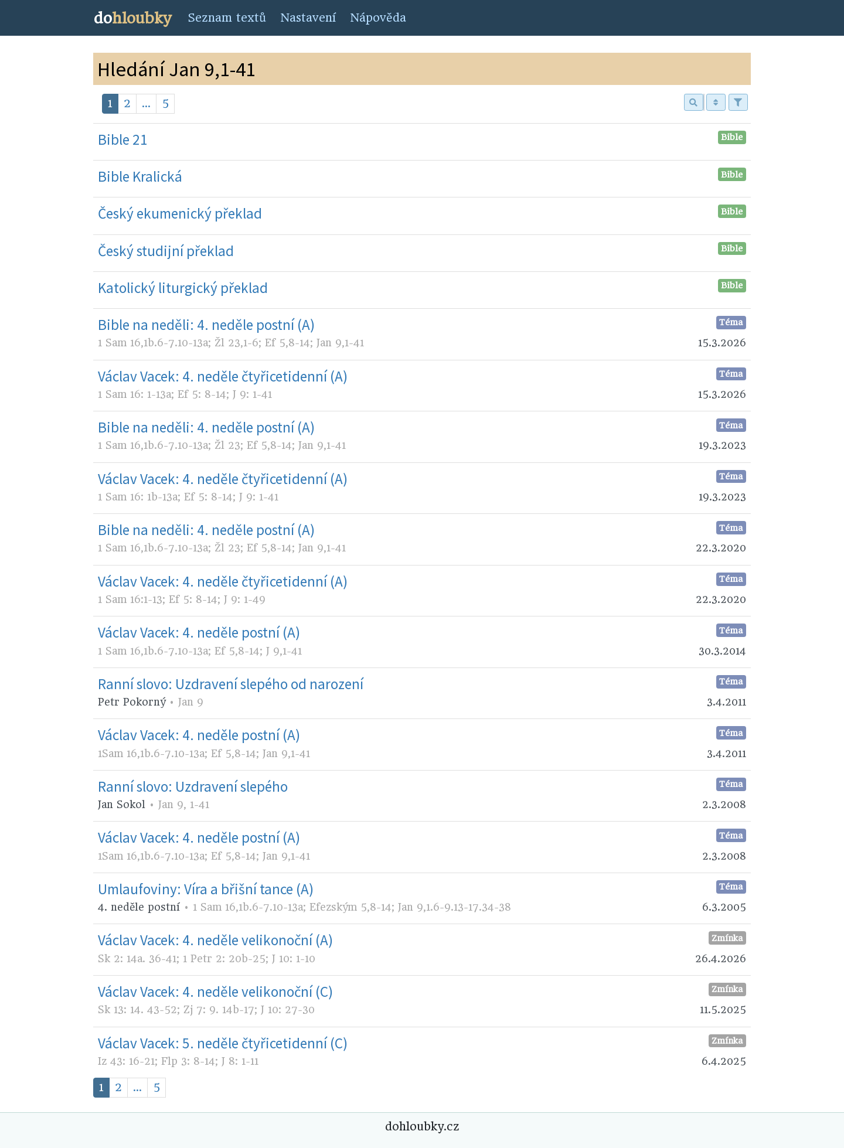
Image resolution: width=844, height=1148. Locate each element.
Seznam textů (227, 18)
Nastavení (308, 18)
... (146, 103)
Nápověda (378, 18)
